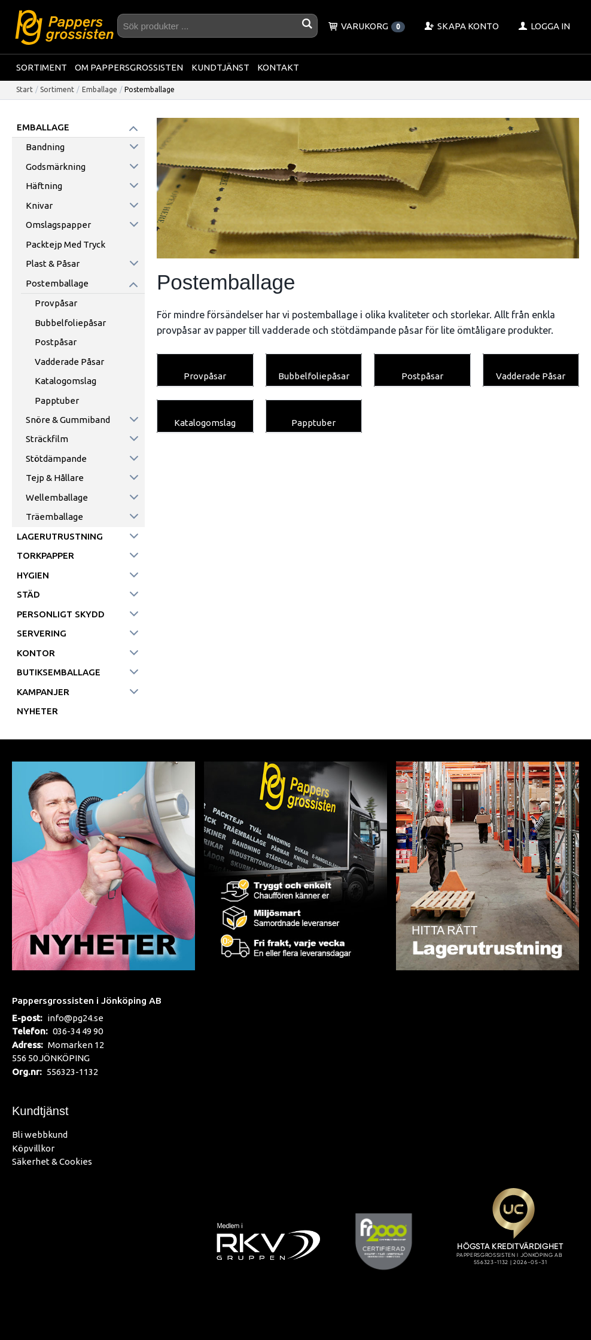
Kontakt (278, 67)
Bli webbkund (40, 1134)
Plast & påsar (53, 263)
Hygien (33, 575)
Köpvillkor (33, 1148)
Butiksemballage (58, 672)
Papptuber (57, 400)
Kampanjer (43, 692)
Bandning (45, 147)
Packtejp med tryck (65, 244)
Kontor (36, 653)
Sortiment (41, 67)
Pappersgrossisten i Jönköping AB (87, 1000)
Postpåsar (56, 342)
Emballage (99, 89)
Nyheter (37, 711)
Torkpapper (45, 555)
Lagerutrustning (60, 536)
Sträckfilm (47, 439)
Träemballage (54, 516)
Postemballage (57, 283)
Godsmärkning (56, 167)
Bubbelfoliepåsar (70, 323)
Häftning (44, 186)
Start (24, 89)
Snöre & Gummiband (68, 420)
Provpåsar (56, 303)
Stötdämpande (56, 458)
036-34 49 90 (78, 1031)
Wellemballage (57, 497)
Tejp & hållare (55, 478)
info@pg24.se (75, 1018)
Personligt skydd (61, 614)
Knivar (39, 205)
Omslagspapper (58, 225)
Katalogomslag (65, 381)
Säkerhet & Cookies (52, 1161)
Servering (41, 633)
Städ (28, 594)
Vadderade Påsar (69, 362)
